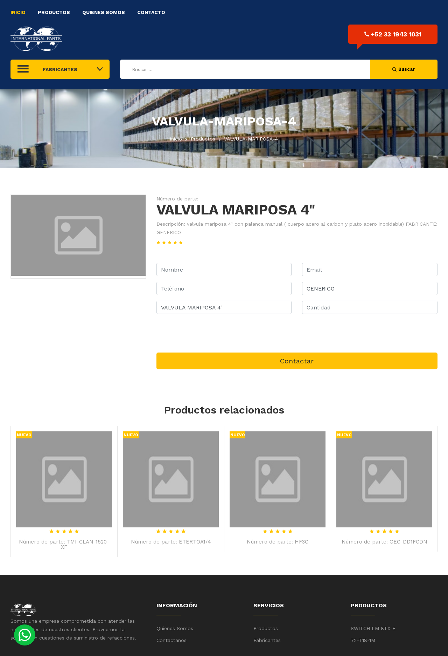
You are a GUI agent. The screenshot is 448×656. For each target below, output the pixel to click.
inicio (176, 139)
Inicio (18, 12)
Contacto (151, 12)
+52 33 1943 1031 (392, 34)
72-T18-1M (363, 640)
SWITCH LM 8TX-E (373, 628)
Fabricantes (267, 640)
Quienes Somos (103, 12)
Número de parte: (177, 198)
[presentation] (209, 333)
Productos (54, 12)
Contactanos (171, 640)
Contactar (297, 361)
